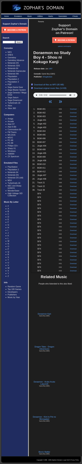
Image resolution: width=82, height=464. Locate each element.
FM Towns (12, 132)
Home (6, 16)
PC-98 (10, 143)
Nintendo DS (13, 63)
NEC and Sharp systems (14, 187)
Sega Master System (17, 90)
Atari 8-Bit (12, 127)
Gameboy (12, 58)
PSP (10, 84)
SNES (10, 55)
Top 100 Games (14, 289)
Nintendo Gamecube (17, 71)
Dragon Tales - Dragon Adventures (44, 348)
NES (10, 52)
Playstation (12, 76)
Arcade (11, 121)
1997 (50, 69)
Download (73, 109)
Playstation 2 (13, 79)
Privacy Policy (75, 460)
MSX (10, 180)
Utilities (40, 16)
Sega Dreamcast (15, 100)
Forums (41, 22)
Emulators (18, 16)
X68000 (11, 154)
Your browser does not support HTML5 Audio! (55, 94)
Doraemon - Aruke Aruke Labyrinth (44, 383)
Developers (13, 292)
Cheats (75, 16)
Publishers (12, 295)
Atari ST (11, 124)
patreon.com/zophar (64, 46)
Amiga (10, 119)
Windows (12, 151)
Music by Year (14, 297)
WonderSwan (13, 191)
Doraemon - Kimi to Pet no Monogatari (44, 418)
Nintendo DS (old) (15, 178)
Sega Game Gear (15, 87)
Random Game (14, 287)
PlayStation (13, 167)
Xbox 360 (12, 108)
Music (29, 16)
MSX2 (10, 138)
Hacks (50, 16)
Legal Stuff (66, 460)
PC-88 (10, 140)
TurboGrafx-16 (14, 103)
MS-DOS (11, 135)
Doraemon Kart (44, 314)
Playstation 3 (13, 82)
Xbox (10, 106)
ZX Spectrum (13, 156)
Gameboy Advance (16, 60)
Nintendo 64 (13, 68)
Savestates (62, 16)
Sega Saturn (13, 97)
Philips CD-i (13, 146)
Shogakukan (47, 77)
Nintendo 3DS (14, 66)
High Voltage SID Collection (15, 194)
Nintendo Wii (13, 74)
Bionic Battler (44, 452)
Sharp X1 (12, 148)
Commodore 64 (14, 129)
